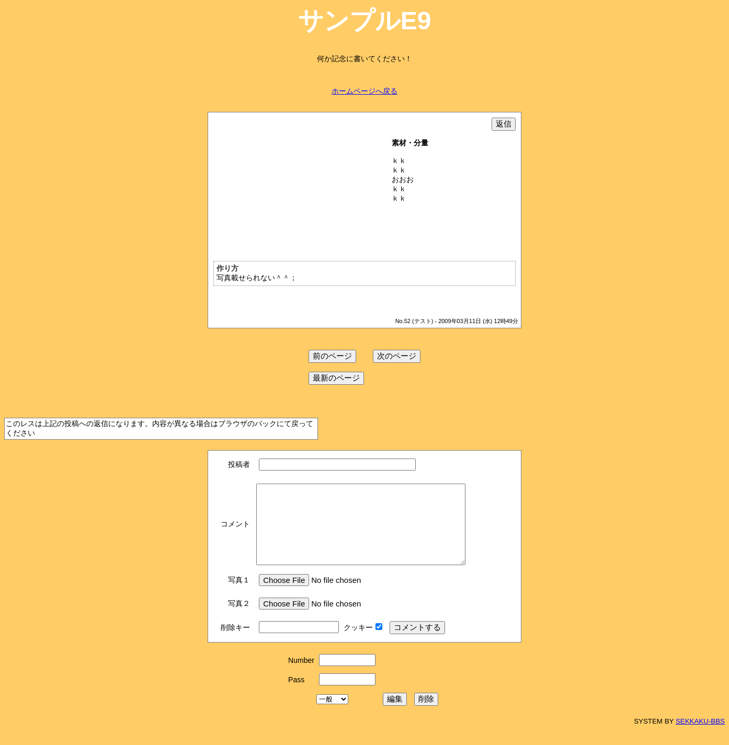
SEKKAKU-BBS (700, 737)
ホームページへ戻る (364, 91)
